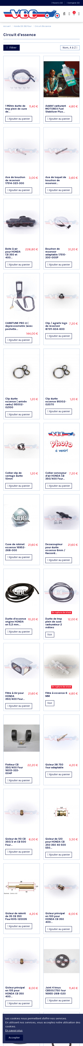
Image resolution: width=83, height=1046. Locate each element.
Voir (49, 634)
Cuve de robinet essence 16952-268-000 (15, 547)
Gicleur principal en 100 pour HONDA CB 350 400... (55, 918)
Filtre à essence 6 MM (56, 694)
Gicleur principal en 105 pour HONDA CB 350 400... (15, 992)
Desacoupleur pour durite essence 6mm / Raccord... (55, 549)
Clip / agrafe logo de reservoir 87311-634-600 (56, 325)
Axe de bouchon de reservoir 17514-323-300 (15, 180)
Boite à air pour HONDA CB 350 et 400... (13, 253)
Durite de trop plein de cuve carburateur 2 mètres (53, 623)
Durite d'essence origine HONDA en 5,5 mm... (15, 621)
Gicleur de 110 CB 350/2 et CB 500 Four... (15, 841)
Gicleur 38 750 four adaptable (54, 766)
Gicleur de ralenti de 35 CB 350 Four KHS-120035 (16, 916)
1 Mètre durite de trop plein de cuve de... (16, 108)
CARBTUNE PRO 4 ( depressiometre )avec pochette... (19, 325)
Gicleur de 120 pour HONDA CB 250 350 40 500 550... (55, 843)
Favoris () (57, 3)
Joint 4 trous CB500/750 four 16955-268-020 (55, 990)
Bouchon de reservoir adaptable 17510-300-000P (55, 253)
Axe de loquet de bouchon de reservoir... (55, 180)
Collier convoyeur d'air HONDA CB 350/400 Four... (55, 475)
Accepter (14, 1037)
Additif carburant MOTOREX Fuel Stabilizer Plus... (55, 108)
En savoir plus (14, 1030)
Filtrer (11, 47)
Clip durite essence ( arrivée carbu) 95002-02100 (16, 403)
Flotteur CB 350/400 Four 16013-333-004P (14, 769)
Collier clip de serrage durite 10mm (14, 475)
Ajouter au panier (19, 118)
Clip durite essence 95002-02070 (55, 401)
